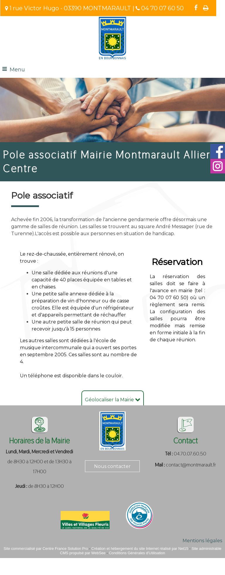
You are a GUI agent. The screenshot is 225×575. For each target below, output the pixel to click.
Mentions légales (202, 540)
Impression (205, 8)
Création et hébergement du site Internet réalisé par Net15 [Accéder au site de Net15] (139, 548)
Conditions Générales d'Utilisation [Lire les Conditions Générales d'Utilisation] (137, 553)
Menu (17, 69)
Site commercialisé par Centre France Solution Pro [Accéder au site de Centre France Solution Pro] (46, 548)
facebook (196, 7)
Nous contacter (112, 466)
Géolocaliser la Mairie (112, 399)
